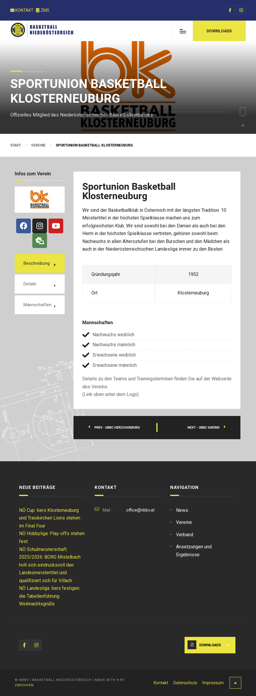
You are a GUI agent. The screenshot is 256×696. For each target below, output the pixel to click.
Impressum (213, 682)
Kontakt (22, 10)
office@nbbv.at (140, 510)
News (182, 510)
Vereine (38, 145)
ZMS (42, 10)
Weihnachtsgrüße (37, 604)
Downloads (210, 645)
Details (30, 284)
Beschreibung (37, 263)
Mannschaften (37, 304)
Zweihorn (24, 685)
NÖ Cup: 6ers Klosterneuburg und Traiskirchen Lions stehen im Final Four (49, 518)
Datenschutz (185, 682)
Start (15, 145)
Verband (184, 534)
